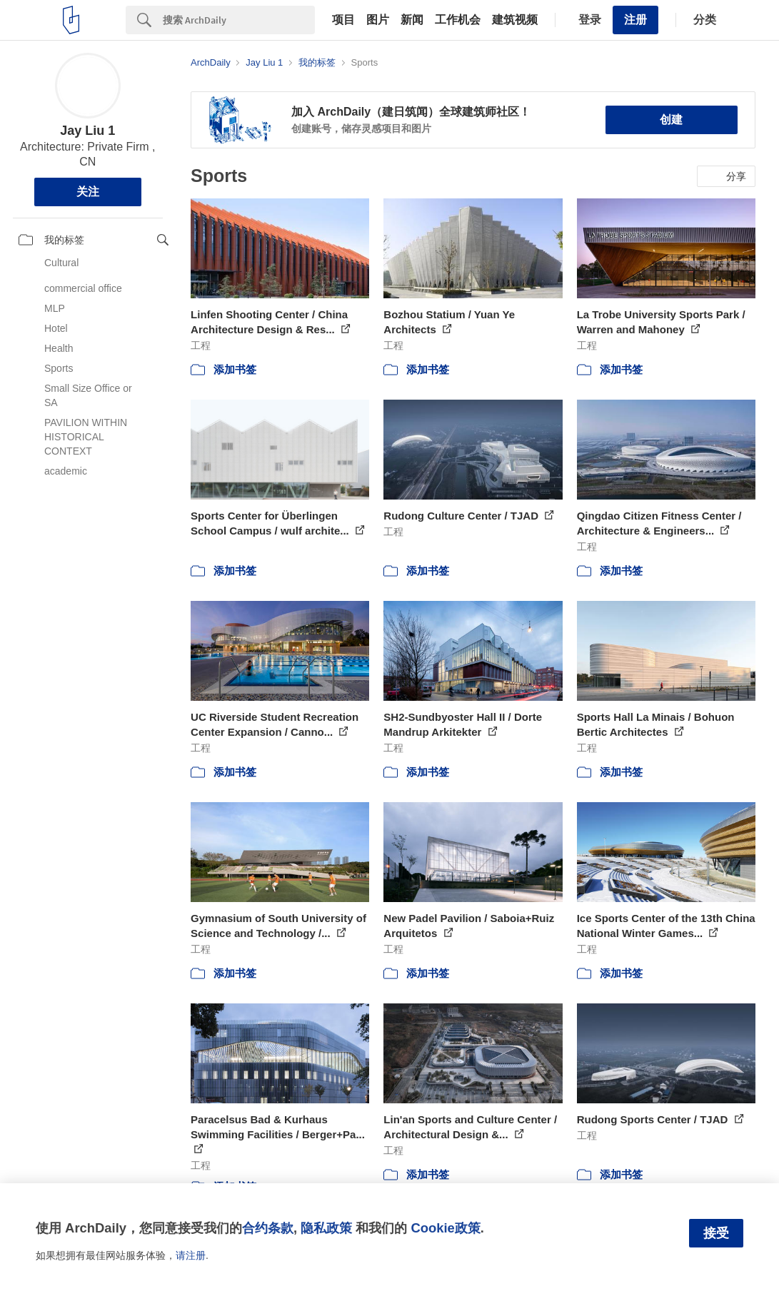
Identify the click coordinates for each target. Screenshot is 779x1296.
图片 (377, 20)
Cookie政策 (445, 1227)
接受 (716, 1233)
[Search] (239, 20)
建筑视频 (515, 20)
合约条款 (267, 1227)
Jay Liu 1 (87, 130)
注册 (635, 20)
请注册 (191, 1255)
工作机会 (458, 20)
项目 (343, 20)
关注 (87, 192)
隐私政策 (326, 1227)
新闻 (412, 20)
